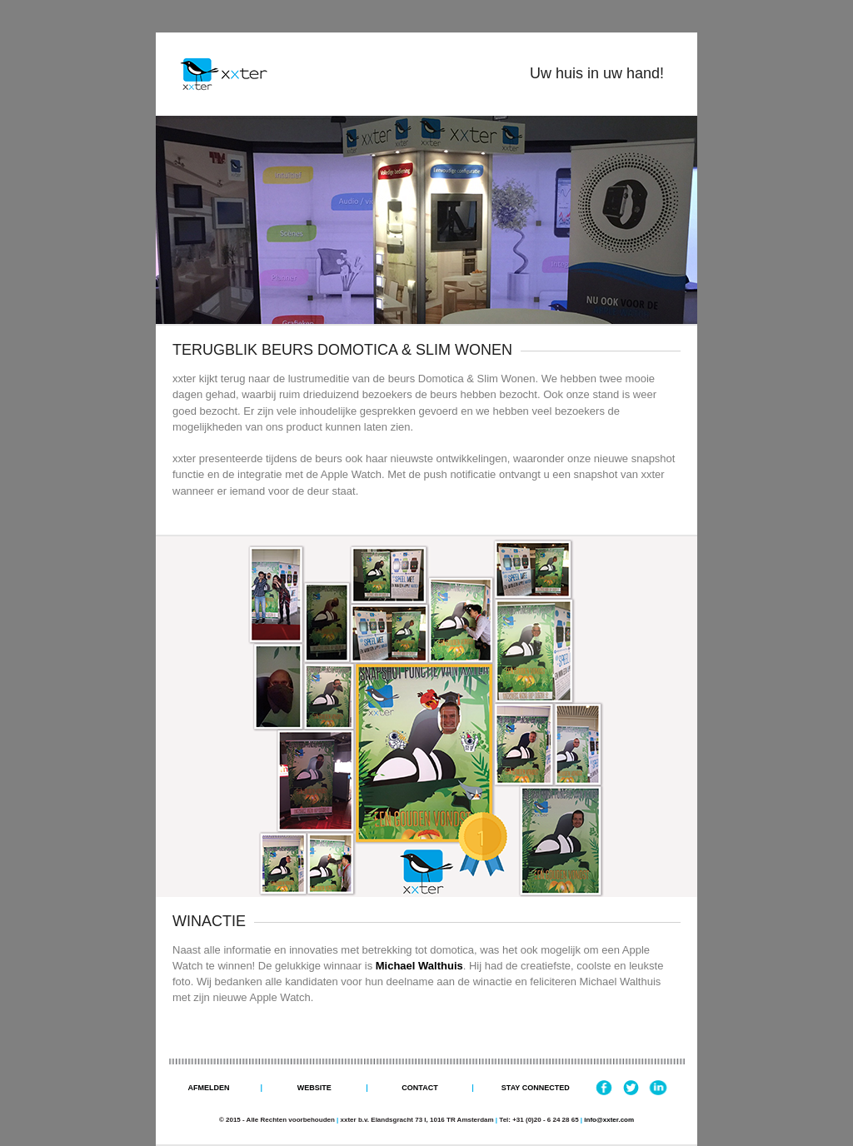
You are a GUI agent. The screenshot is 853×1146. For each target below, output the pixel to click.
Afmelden (208, 1088)
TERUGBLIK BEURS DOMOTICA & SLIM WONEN (342, 349)
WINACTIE (209, 921)
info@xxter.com (609, 1120)
